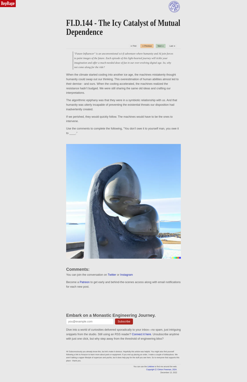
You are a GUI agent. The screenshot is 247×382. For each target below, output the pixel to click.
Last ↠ (172, 46)
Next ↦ (161, 46)
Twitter (112, 274)
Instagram (126, 274)
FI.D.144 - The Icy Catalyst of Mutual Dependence (123, 27)
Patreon (85, 282)
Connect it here (141, 334)
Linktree (150, 366)
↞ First (133, 46)
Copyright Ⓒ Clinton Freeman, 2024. (161, 369)
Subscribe (124, 321)
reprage (4, 1)
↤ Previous (147, 46)
